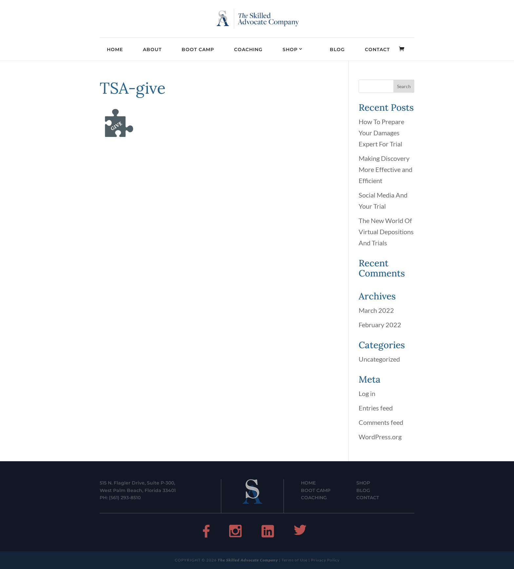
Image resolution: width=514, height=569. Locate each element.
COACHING (248, 49)
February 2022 (380, 325)
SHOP (290, 49)
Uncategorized (379, 359)
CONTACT (377, 49)
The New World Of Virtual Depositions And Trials (386, 232)
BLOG (337, 49)
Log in (367, 393)
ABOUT (152, 49)
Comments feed (381, 422)
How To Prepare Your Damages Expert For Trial (381, 133)
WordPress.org (380, 437)
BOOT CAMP (198, 49)
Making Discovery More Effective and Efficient (385, 169)
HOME (115, 49)
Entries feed (376, 408)
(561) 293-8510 (125, 498)
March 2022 (376, 310)
